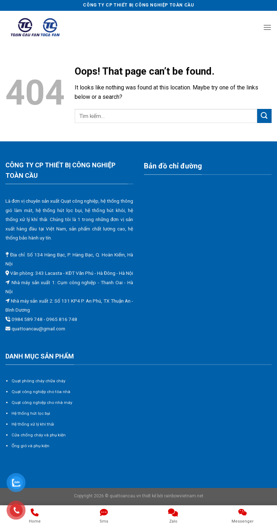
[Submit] (264, 116)
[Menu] (267, 27)
